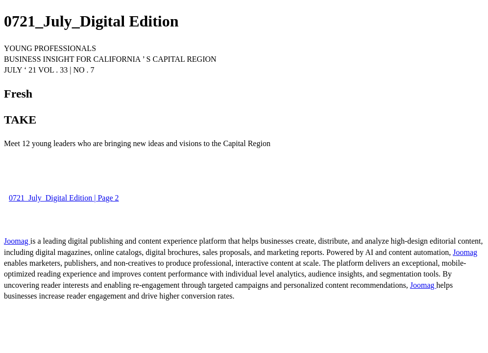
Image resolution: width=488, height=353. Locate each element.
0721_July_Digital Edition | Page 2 (64, 198)
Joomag (17, 241)
